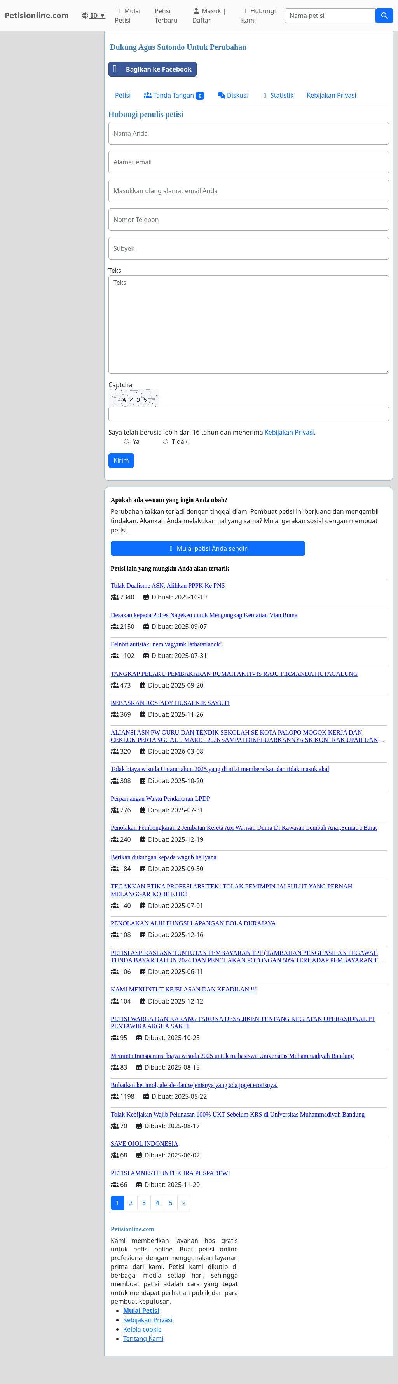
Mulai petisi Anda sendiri (207, 548)
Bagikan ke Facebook (150, 69)
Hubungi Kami (258, 15)
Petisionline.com (37, 15)
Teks (114, 270)
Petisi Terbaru (166, 15)
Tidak (179, 441)
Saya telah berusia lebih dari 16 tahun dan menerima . (212, 432)
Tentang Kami (143, 1338)
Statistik (277, 95)
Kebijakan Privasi (331, 95)
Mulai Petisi (127, 15)
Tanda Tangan (174, 95)
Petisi (123, 95)
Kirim (121, 460)
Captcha (120, 384)
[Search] (330, 15)
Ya (136, 441)
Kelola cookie (142, 1329)
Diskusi (233, 95)
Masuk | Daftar (209, 15)
